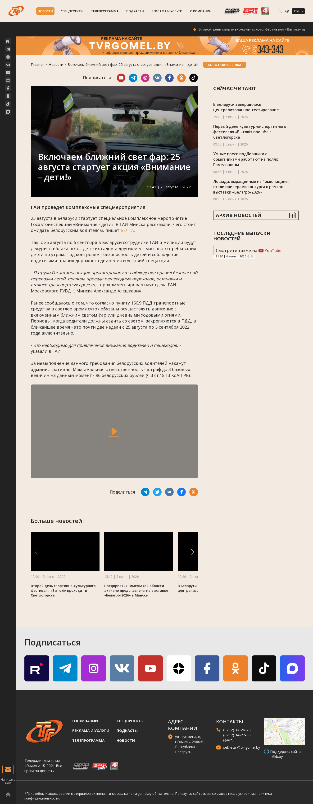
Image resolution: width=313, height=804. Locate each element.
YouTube (270, 250)
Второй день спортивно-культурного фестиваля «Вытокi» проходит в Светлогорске (63, 590)
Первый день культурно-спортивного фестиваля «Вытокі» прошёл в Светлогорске (249, 132)
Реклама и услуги (167, 11)
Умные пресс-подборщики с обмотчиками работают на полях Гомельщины (245, 159)
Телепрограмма (105, 11)
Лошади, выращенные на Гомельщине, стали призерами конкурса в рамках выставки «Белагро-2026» (251, 187)
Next (252, 256)
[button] (192, 552)
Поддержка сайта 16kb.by (285, 754)
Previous (248, 256)
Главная (37, 64)
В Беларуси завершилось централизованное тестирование (246, 107)
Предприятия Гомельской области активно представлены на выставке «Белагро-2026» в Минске (136, 590)
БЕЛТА (127, 230)
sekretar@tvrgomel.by (241, 747)
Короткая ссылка (224, 64)
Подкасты (135, 11)
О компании (201, 11)
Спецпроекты (72, 11)
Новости (45, 11)
